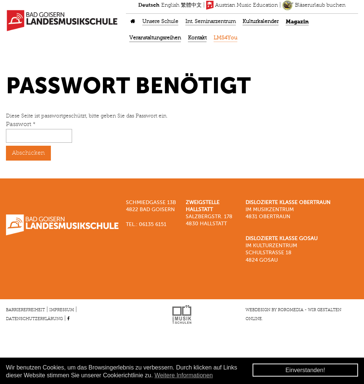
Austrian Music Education (242, 5)
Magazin (297, 22)
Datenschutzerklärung (34, 319)
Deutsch (149, 5)
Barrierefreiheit (25, 310)
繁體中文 (191, 5)
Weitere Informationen (184, 375)
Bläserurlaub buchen (313, 5)
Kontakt (197, 38)
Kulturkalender (261, 21)
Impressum (61, 310)
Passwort (21, 125)
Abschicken (28, 153)
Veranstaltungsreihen (155, 38)
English (170, 5)
